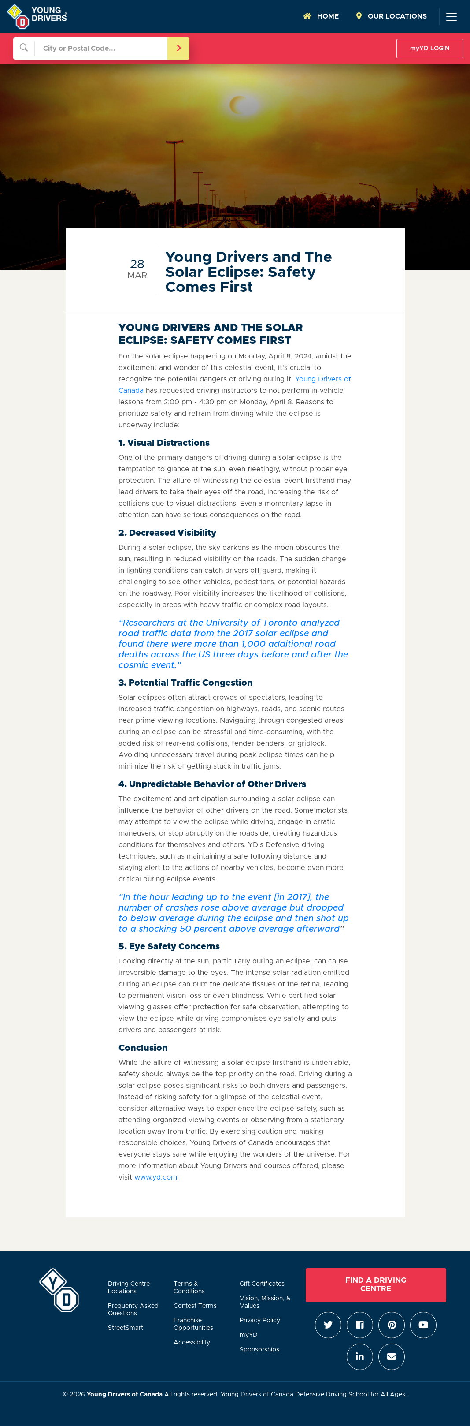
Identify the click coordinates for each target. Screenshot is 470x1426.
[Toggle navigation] (451, 16)
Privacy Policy (260, 1321)
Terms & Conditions (189, 1288)
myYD (249, 1335)
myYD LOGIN (430, 48)
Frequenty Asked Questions (133, 1310)
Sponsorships (259, 1350)
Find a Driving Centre (376, 1285)
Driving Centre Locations (129, 1288)
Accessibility (192, 1343)
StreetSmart (125, 1328)
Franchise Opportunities (193, 1324)
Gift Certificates (262, 1284)
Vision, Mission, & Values (265, 1302)
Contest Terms (195, 1306)
